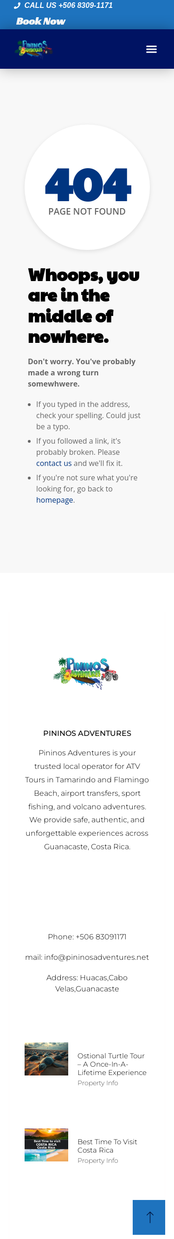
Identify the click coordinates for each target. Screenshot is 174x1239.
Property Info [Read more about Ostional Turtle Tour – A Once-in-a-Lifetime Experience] (97, 1083)
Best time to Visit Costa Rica (107, 1145)
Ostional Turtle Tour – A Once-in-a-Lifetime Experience (112, 1064)
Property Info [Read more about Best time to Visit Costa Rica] (97, 1160)
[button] (152, 49)
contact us (54, 463)
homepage (54, 500)
